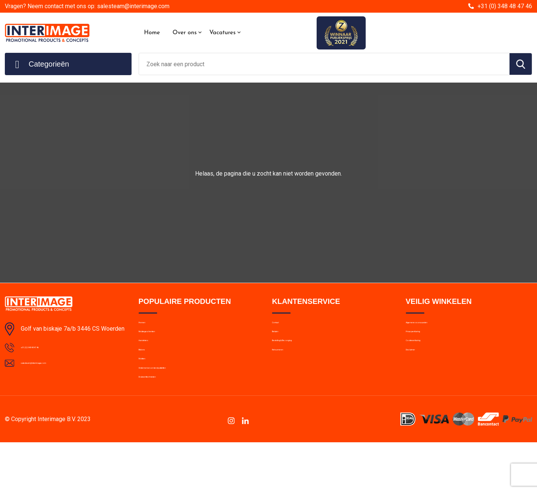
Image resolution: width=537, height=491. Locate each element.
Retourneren (287, 374)
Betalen (281, 342)
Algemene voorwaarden (435, 326)
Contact (282, 326)
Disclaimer (418, 374)
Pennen (148, 326)
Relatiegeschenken (161, 342)
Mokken (148, 390)
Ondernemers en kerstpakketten (178, 406)
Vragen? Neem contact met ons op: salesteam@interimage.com (87, 6)
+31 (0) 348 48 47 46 (505, 6)
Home (152, 33)
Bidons (147, 374)
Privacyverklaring (426, 342)
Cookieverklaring (426, 358)
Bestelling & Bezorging (299, 358)
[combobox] (324, 64)
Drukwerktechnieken (163, 422)
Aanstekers (152, 358)
